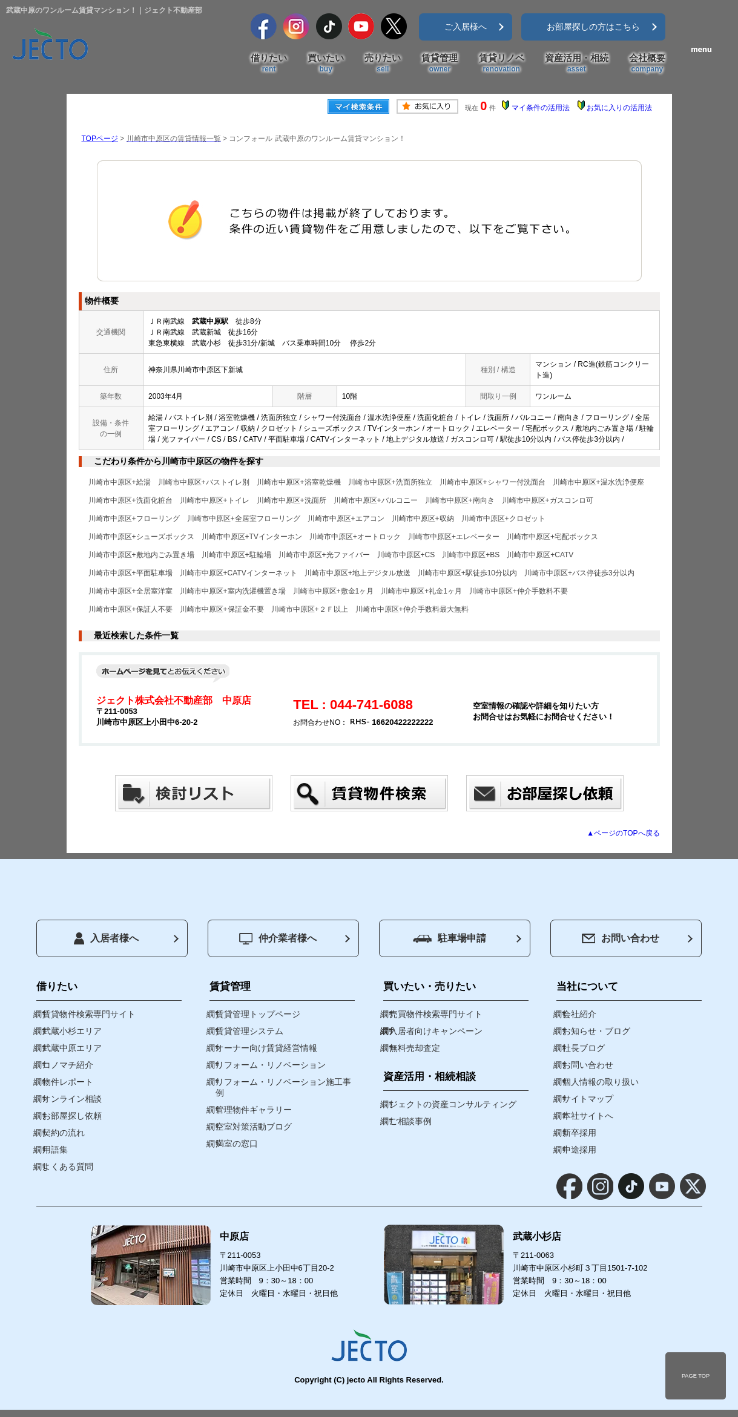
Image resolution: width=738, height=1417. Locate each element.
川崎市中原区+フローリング (134, 518)
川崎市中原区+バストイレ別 (203, 482)
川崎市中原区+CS (406, 555)
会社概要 (647, 63)
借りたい (269, 63)
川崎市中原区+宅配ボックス (552, 536)
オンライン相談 (72, 1099)
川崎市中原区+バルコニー (376, 500)
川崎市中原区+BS (470, 555)
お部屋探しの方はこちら (593, 26)
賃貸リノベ (501, 63)
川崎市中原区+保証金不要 (222, 609)
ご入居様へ (465, 26)
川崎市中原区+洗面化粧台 (130, 500)
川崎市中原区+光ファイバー (324, 555)
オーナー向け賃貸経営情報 (266, 1048)
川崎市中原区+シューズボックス (141, 536)
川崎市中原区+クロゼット (503, 518)
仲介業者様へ (278, 938)
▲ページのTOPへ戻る (623, 833)
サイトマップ (587, 1099)
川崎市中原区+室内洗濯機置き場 (233, 591)
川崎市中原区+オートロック (355, 536)
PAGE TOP (696, 1376)
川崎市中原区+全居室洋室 (130, 591)
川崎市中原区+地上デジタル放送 (357, 573)
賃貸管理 (439, 63)
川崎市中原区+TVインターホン (252, 536)
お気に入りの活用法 (619, 107)
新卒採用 (579, 1132)
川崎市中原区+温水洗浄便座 (598, 482)
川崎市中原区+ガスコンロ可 (547, 500)
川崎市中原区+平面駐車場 (130, 573)
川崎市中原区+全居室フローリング (243, 518)
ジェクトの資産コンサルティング (452, 1104)
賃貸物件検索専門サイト (89, 1014)
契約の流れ (63, 1132)
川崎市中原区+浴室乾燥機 (299, 482)
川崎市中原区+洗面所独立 (390, 482)
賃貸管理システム (249, 1031)
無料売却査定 (414, 1048)
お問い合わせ (620, 938)
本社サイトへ (587, 1116)
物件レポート (67, 1082)
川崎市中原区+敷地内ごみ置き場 (141, 555)
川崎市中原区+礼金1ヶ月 (421, 591)
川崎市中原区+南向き (460, 500)
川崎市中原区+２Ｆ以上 (309, 609)
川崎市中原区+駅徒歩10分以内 (467, 573)
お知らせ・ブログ (596, 1031)
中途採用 (579, 1149)
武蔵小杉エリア (72, 1031)
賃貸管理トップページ (258, 1014)
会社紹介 (579, 1014)
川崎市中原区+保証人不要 (130, 609)
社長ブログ (583, 1048)
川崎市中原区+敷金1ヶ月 (333, 591)
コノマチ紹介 (67, 1065)
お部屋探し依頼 (72, 1116)
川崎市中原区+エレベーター (453, 536)
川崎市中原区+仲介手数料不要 (518, 591)
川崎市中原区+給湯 (119, 482)
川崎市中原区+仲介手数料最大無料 (412, 609)
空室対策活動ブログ (254, 1126)
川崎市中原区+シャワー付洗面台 (492, 482)
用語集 (55, 1149)
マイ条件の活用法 (541, 107)
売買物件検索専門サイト (436, 1014)
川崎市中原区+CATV (540, 555)
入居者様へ (106, 938)
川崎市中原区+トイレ (214, 500)
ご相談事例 (410, 1121)
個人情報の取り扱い (600, 1082)
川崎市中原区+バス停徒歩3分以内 (579, 573)
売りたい (382, 63)
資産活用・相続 (576, 63)
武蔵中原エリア (72, 1048)
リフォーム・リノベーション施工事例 (283, 1087)
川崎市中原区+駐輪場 (236, 555)
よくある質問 (67, 1166)
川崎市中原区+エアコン (346, 518)
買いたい (326, 63)
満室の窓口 (237, 1143)
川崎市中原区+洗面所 (291, 500)
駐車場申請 (449, 938)
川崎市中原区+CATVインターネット (238, 573)
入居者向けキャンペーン (436, 1031)
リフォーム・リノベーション (271, 1065)
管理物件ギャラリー (254, 1109)
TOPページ (100, 138)
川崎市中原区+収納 (423, 518)
